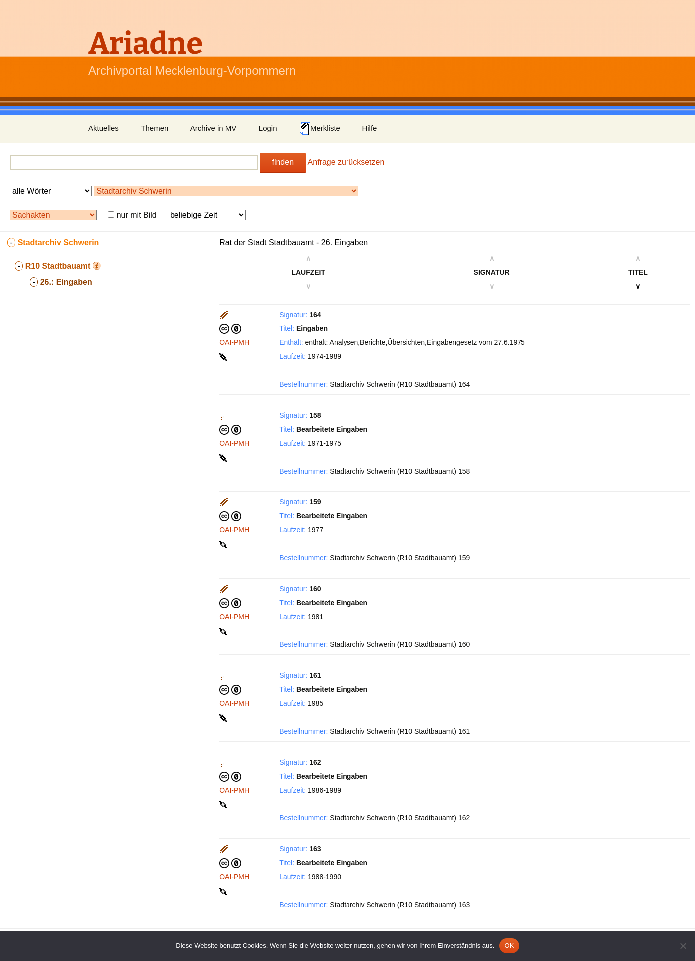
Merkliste (319, 128)
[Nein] (683, 946)
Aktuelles (103, 128)
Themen (154, 128)
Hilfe (369, 128)
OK (509, 945)
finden (283, 162)
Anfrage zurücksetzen (346, 162)
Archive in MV (213, 128)
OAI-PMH (234, 342)
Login (268, 128)
